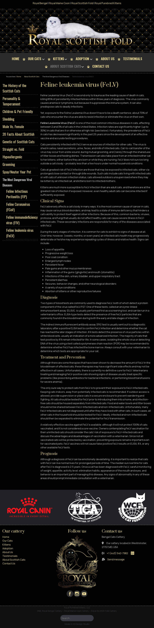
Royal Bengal (40, 3)
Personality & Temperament (11, 101)
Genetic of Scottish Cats (18, 141)
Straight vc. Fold (13, 149)
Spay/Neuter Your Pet (17, 171)
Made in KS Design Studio (77, 624)
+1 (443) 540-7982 (117, 553)
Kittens (58, 58)
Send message (116, 559)
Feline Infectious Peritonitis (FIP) (17, 193)
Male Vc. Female (13, 126)
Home (15, 58)
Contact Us (100, 66)
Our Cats (34, 58)
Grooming (9, 164)
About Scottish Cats (65, 66)
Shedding (8, 119)
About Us (107, 58)
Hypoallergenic (12, 156)
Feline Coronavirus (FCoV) (18, 206)
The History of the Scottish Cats (14, 88)
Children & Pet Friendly (18, 111)
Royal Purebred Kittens (108, 3)
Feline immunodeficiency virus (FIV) (22, 219)
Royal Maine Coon (59, 3)
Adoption (82, 58)
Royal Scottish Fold (82, 3)
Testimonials (132, 58)
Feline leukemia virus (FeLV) (19, 232)
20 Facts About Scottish (18, 134)
